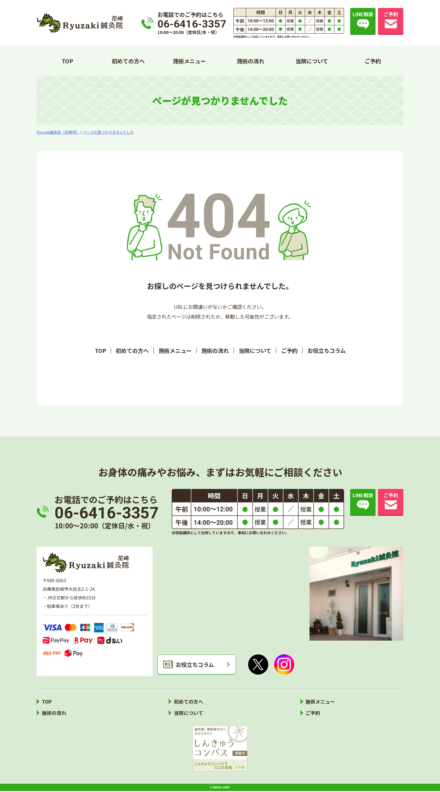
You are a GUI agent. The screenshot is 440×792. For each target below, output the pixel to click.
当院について (311, 61)
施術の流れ (250, 61)
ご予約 (373, 61)
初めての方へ (128, 61)
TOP (67, 61)
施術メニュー (189, 61)
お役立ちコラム (326, 350)
